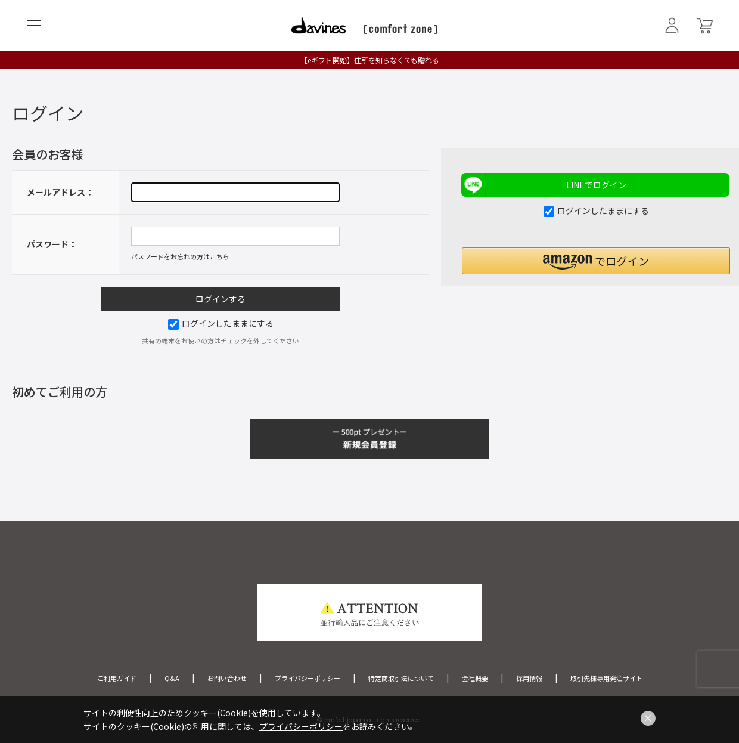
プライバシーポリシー (307, 678)
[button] (596, 260)
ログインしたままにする (221, 323)
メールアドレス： (60, 192)
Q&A (171, 678)
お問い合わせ (227, 678)
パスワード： (52, 244)
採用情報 (529, 678)
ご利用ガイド (116, 678)
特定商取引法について (401, 678)
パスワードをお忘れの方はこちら (180, 256)
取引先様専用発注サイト (606, 678)
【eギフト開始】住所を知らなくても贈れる (369, 60)
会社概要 (475, 678)
